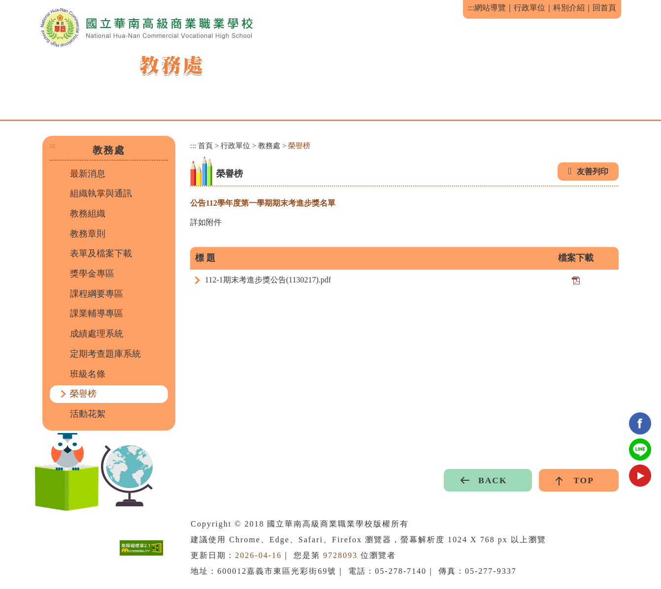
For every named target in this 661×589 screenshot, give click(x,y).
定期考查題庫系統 (105, 354)
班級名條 (87, 374)
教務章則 (87, 234)
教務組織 (87, 213)
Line (640, 449)
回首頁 (604, 7)
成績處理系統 (96, 334)
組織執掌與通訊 (101, 193)
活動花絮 (87, 414)
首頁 (205, 146)
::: (471, 7)
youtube (640, 476)
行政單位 (529, 7)
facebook (640, 423)
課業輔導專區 (96, 313)
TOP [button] (583, 480)
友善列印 (592, 171)
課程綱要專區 (96, 294)
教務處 (269, 146)
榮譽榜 (83, 394)
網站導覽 (490, 7)
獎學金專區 (92, 274)
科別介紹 (569, 7)
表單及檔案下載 (101, 253)
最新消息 (87, 174)
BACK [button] (492, 480)
